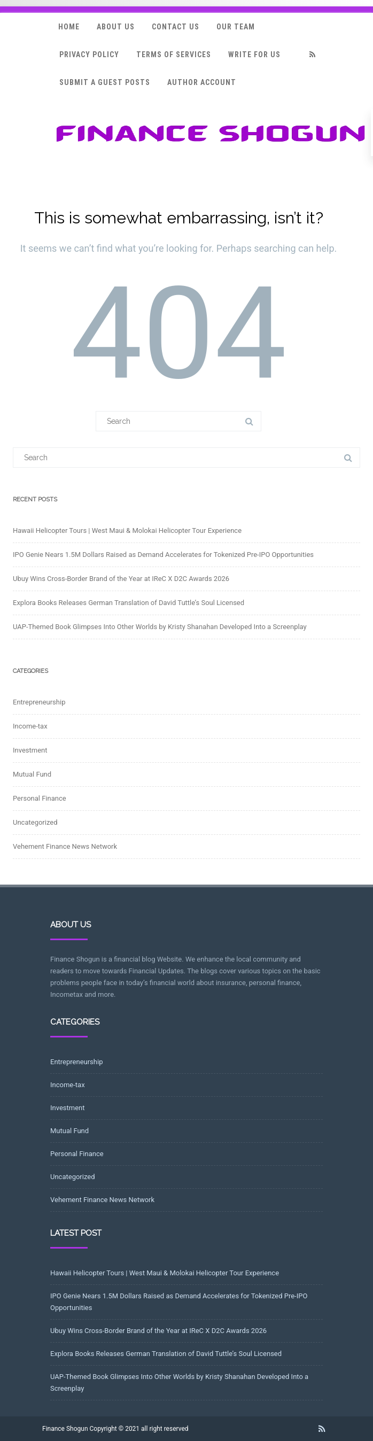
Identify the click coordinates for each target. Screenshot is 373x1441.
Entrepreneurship (39, 702)
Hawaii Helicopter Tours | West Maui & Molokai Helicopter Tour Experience (127, 530)
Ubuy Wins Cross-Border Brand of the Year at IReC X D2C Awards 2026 (121, 579)
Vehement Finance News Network (65, 846)
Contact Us (175, 26)
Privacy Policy (89, 54)
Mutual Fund (32, 774)
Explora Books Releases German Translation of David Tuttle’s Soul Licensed (128, 603)
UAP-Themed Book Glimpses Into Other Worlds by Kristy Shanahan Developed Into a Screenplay (160, 627)
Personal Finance (39, 798)
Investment (30, 750)
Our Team (235, 26)
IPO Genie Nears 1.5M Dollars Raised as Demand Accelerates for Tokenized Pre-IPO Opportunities (163, 555)
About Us (116, 26)
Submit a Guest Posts (104, 82)
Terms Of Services (173, 54)
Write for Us (254, 54)
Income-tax (30, 726)
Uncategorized (35, 822)
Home (69, 26)
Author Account (201, 82)
